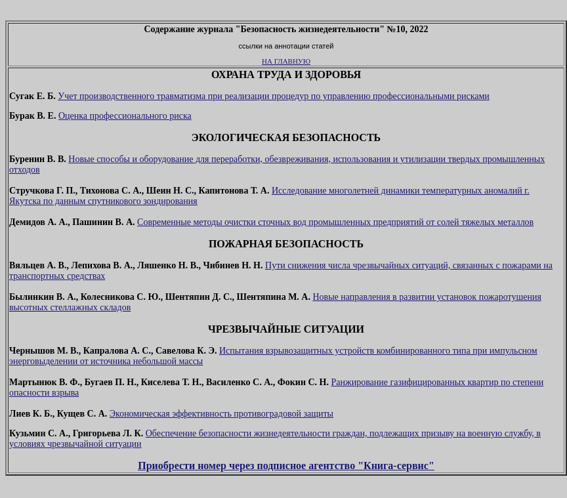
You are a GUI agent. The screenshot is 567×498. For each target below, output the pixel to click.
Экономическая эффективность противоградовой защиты (221, 414)
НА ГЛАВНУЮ (286, 61)
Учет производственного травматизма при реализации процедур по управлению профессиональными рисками (274, 96)
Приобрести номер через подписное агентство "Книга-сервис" (286, 465)
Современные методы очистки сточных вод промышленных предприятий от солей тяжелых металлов (335, 222)
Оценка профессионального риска (125, 116)
